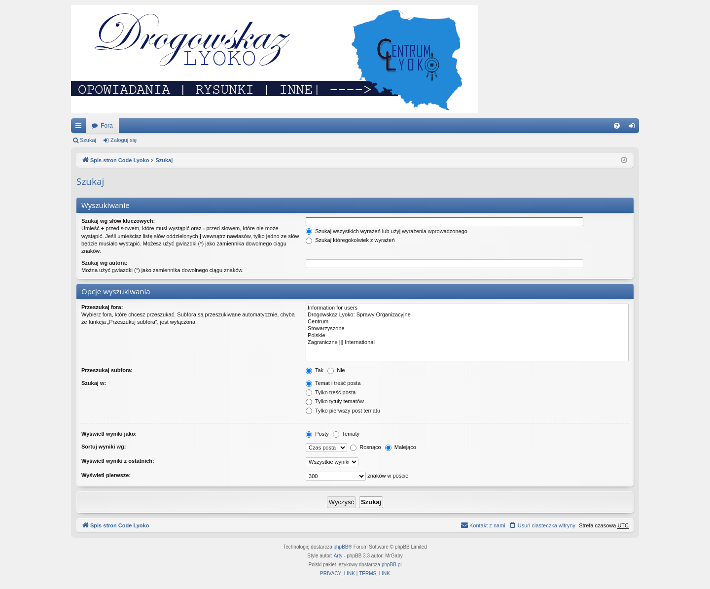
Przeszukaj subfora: (107, 370)
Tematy (346, 434)
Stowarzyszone (467, 328)
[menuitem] (616, 125)
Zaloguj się (123, 140)
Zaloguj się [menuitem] (634, 127)
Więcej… (80, 127)
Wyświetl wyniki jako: (109, 434)
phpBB (341, 547)
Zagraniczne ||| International (467, 342)
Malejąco (400, 447)
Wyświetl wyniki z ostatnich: (117, 461)
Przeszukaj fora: (102, 307)
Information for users (467, 308)
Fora (107, 125)
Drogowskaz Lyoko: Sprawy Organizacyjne (467, 315)
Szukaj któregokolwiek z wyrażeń (350, 240)
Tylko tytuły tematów (335, 401)
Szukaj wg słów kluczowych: (118, 221)
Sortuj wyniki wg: (103, 447)
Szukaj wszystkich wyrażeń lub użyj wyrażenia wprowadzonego (386, 231)
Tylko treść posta (330, 392)
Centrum (467, 321)
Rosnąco (365, 447)
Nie (336, 370)
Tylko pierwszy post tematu (343, 411)
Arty (338, 555)
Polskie (467, 335)
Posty (317, 434)
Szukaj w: (93, 383)
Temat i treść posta (333, 383)
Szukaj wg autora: (104, 263)
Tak (314, 370)
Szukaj (88, 140)
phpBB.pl (392, 564)
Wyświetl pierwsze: (106, 475)
